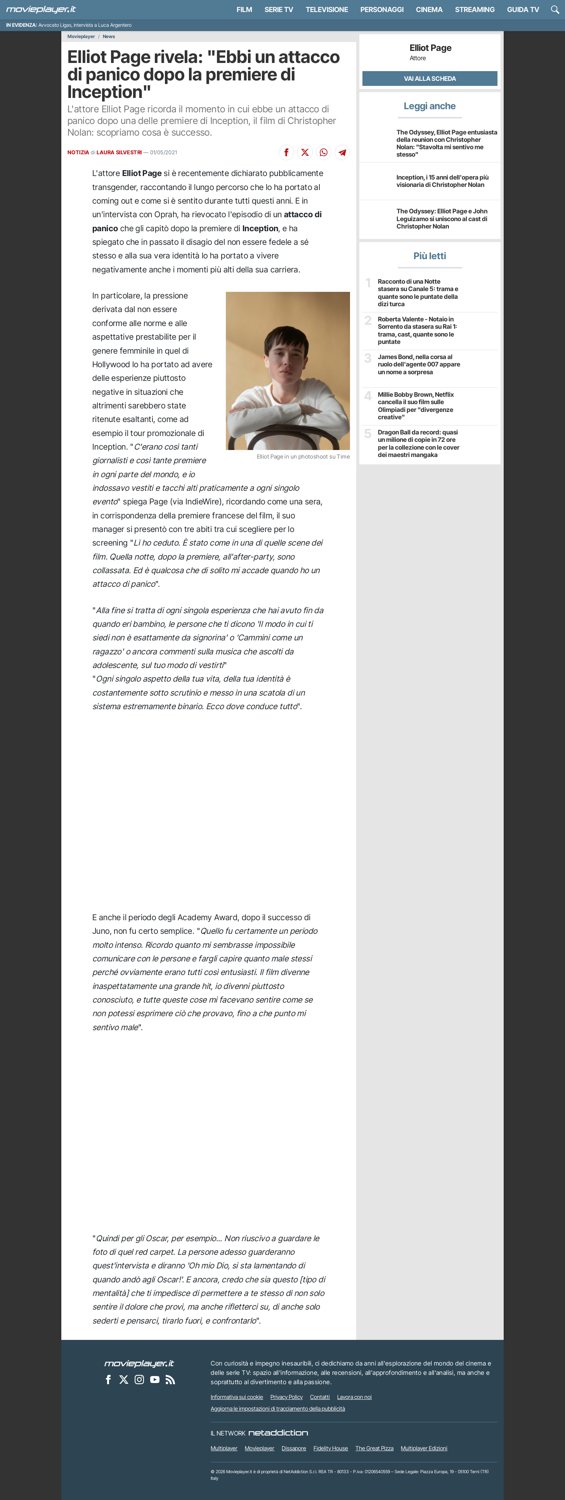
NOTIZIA (79, 152)
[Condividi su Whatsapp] (323, 152)
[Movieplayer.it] (41, 9)
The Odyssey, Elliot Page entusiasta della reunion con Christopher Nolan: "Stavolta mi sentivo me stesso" (447, 143)
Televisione (327, 9)
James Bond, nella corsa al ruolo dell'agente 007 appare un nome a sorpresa (419, 364)
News (109, 36)
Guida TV (523, 9)
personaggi (382, 9)
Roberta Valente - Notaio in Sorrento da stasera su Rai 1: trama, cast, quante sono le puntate (417, 330)
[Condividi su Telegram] (342, 152)
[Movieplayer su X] (124, 1379)
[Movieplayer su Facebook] (108, 1379)
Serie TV (279, 9)
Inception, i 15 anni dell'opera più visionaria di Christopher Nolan (443, 180)
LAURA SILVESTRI (119, 152)
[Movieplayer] (139, 1363)
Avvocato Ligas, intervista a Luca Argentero (85, 25)
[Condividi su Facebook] (286, 152)
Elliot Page (431, 48)
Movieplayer (81, 36)
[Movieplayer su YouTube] (155, 1379)
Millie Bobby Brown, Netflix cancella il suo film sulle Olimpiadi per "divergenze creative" (416, 406)
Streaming (475, 9)
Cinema (429, 9)
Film (244, 9)
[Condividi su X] (305, 152)
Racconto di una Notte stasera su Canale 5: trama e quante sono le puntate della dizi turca (418, 293)
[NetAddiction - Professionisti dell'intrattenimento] (278, 1433)
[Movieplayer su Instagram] (139, 1379)
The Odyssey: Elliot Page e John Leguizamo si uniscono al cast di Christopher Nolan (442, 218)
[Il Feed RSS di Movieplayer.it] (170, 1379)
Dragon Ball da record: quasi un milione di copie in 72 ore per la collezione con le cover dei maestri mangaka (418, 444)
